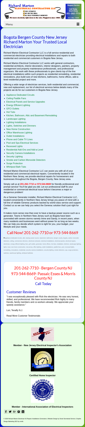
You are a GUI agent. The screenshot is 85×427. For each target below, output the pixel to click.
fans (26, 244)
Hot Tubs (10, 112)
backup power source (32, 238)
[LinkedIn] (23, 412)
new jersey (29, 247)
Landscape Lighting (15, 119)
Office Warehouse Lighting (19, 132)
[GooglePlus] (14, 412)
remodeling (7, 250)
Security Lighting (14, 156)
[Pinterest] (19, 412)
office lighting (37, 247)
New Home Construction (18, 129)
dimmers (25, 241)
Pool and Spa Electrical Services (22, 143)
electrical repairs (70, 241)
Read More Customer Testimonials (23, 316)
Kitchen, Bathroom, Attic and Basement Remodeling (31, 115)
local (9, 247)
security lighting (49, 250)
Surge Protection (14, 163)
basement (43, 238)
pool (63, 247)
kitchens (66, 244)
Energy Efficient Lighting (18, 105)
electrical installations (47, 241)
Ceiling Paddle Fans (16, 98)
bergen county (58, 238)
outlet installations (47, 247)
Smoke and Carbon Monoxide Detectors (26, 160)
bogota (65, 238)
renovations (14, 250)
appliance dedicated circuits (13, 238)
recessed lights (69, 247)
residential (22, 250)
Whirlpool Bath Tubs (16, 167)
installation (60, 244)
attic (24, 238)
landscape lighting (75, 244)
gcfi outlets (32, 244)
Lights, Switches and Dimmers (21, 126)
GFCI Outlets (12, 108)
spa (66, 250)
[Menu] (42, 24)
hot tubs (53, 244)
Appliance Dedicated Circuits (20, 95)
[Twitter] (10, 412)
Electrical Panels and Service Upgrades (25, 102)
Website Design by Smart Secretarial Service (61, 418)
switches (6, 253)
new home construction (18, 247)
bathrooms (49, 238)
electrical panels (60, 241)
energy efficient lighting (18, 244)
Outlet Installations (15, 136)
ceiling (12, 241)
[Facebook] (6, 412)
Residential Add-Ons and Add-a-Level (24, 150)
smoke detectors (59, 250)
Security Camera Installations (20, 153)
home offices (46, 244)
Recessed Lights (14, 146)
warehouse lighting (15, 253)
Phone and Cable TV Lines (19, 139)
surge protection (73, 250)
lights (5, 247)
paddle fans (57, 247)
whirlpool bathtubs (27, 253)
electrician (7, 244)
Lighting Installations (16, 122)
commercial (18, 241)
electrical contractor (34, 241)
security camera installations (34, 250)
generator (39, 244)
